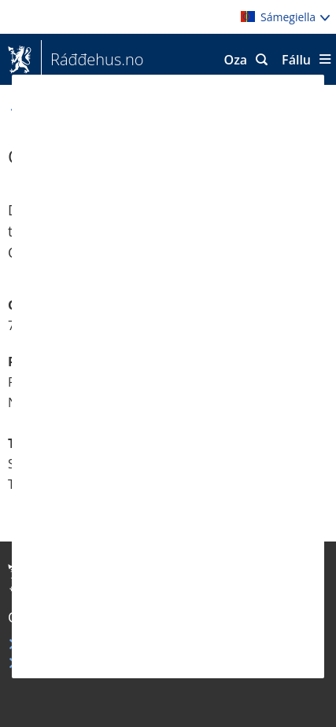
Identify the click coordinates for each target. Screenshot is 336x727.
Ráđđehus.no (92, 60)
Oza (236, 59)
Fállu (296, 59)
